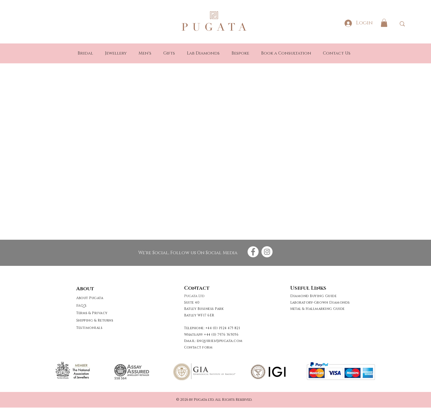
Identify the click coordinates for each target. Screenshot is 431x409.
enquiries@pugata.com (220, 341)
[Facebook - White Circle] (253, 251)
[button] (384, 23)
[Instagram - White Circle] (267, 251)
